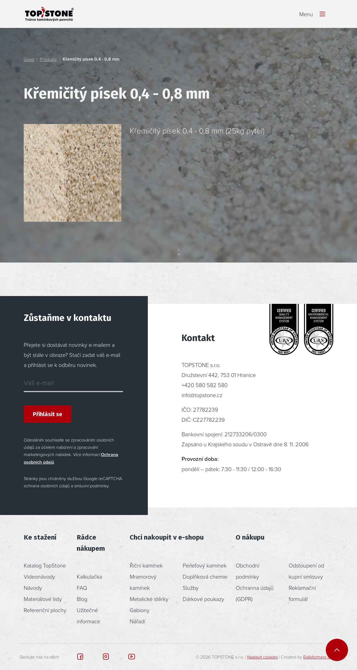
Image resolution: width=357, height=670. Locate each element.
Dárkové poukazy (203, 599)
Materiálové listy (43, 599)
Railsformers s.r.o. (319, 657)
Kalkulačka (89, 576)
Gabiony (139, 610)
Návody (33, 588)
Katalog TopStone (45, 565)
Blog (82, 599)
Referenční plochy (45, 610)
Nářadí (137, 621)
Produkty (48, 59)
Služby (191, 588)
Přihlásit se (47, 414)
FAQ (82, 588)
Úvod (29, 59)
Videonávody (39, 576)
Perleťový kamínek (204, 565)
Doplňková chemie (205, 576)
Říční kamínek (146, 565)
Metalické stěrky (149, 599)
